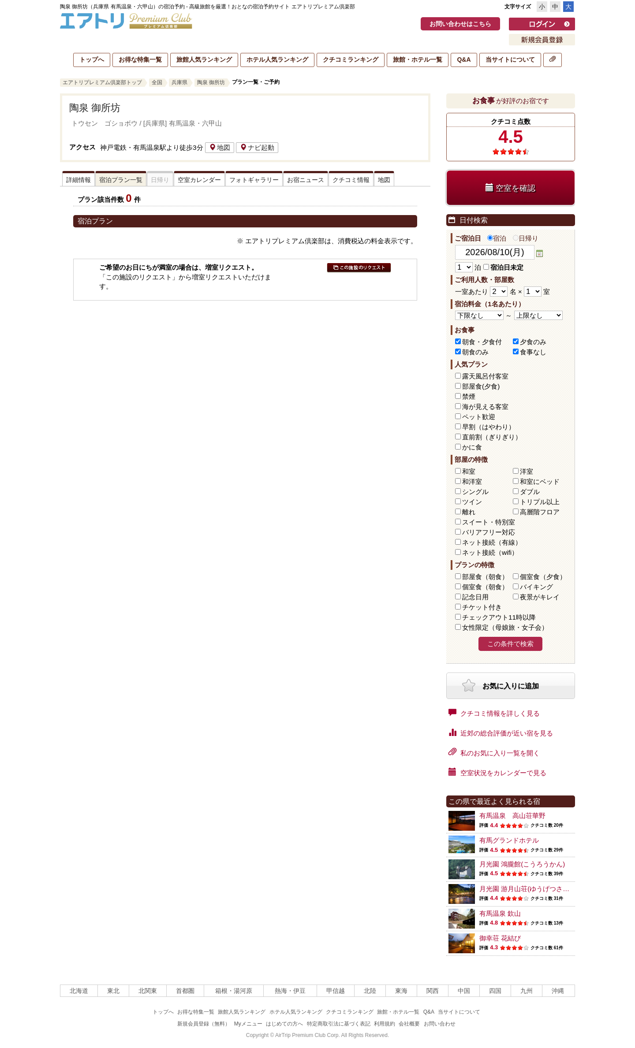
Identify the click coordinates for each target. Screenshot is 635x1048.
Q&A (464, 59)
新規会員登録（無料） (203, 1024)
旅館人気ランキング (204, 59)
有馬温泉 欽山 (500, 913)
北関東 (147, 990)
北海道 (79, 990)
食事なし (533, 352)
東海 (401, 990)
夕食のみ (533, 342)
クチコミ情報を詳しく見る (494, 712)
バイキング (536, 587)
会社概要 (409, 1024)
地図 (219, 147)
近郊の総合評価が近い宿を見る (500, 732)
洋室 (526, 471)
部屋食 (485, 576)
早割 (488, 427)
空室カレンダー (199, 179)
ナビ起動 (257, 147)
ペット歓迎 (478, 416)
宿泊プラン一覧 (120, 179)
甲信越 (335, 990)
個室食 (543, 576)
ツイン (472, 501)
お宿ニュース (305, 179)
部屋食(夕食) (481, 386)
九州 (526, 990)
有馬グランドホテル (509, 840)
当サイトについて (510, 59)
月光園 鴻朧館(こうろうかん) (522, 864)
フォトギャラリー (254, 179)
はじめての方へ (284, 1024)
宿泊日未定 (503, 267)
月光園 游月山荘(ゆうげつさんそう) (532, 888)
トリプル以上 (540, 501)
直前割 (492, 437)
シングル (475, 491)
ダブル (530, 491)
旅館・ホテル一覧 (417, 59)
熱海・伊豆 (290, 990)
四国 (495, 990)
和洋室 (472, 481)
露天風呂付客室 (485, 376)
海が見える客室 (485, 406)
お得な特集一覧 (140, 59)
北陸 (370, 990)
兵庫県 (179, 82)
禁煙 (468, 396)
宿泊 (496, 238)
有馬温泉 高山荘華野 (512, 815)
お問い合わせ (440, 1024)
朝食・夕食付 (482, 342)
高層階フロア (540, 512)
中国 (464, 990)
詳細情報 (78, 179)
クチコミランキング (350, 59)
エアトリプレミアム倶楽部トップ (102, 82)
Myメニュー (248, 1024)
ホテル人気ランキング (277, 59)
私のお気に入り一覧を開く (494, 752)
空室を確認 (510, 188)
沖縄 (558, 990)
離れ (468, 512)
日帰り (525, 238)
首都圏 (185, 990)
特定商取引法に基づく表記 (338, 1024)
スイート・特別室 (488, 522)
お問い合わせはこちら (460, 23)
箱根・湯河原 (233, 990)
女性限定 (505, 627)
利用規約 (384, 1024)
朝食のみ (475, 352)
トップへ (91, 59)
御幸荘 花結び (500, 938)
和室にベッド (540, 481)
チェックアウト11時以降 (499, 617)
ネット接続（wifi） (490, 552)
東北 (113, 990)
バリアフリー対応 (488, 532)
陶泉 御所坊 (211, 82)
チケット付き (482, 607)
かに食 (472, 447)
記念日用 (475, 597)
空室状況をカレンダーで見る (497, 772)
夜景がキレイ (540, 597)
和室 (468, 471)
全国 (157, 82)
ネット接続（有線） (492, 542)
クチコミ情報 (351, 179)
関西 (432, 990)
